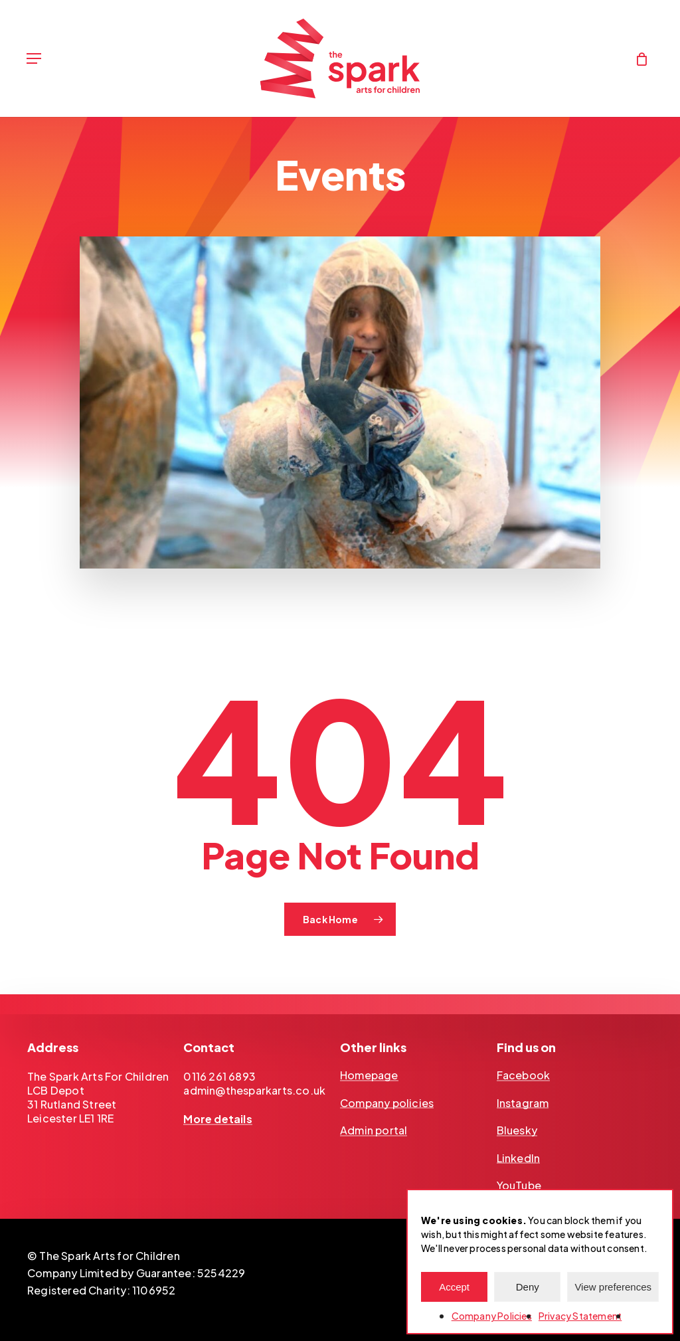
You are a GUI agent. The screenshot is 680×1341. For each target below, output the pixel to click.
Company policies (387, 1103)
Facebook (524, 1075)
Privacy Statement (580, 1316)
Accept (454, 1287)
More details (217, 1119)
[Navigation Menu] (34, 58)
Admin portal (373, 1130)
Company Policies (492, 1316)
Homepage (369, 1075)
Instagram (523, 1103)
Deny (527, 1287)
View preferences (612, 1287)
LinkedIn (519, 1158)
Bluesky (517, 1130)
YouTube (519, 1186)
